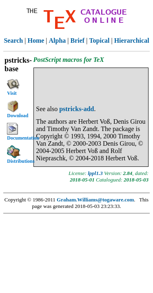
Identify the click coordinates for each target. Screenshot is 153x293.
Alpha (57, 40)
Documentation (19, 132)
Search (13, 40)
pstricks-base (18, 64)
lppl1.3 (95, 173)
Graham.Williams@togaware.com (95, 200)
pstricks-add (76, 108)
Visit (13, 86)
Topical (99, 40)
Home (35, 40)
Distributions (19, 154)
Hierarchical (131, 40)
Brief (78, 40)
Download (17, 109)
